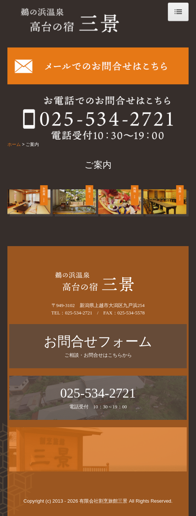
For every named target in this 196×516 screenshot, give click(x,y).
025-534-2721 (78, 313)
